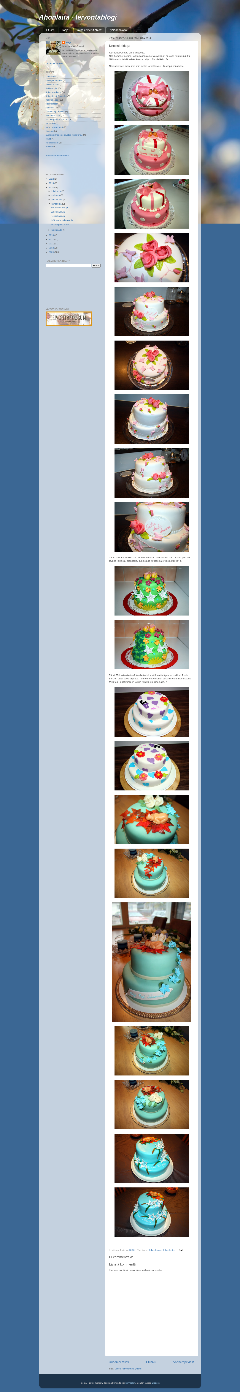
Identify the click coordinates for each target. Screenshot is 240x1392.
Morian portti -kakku (60, 224)
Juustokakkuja (58, 212)
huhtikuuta (57, 204)
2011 (51, 243)
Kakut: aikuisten (53, 92)
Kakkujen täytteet (54, 80)
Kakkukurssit (52, 84)
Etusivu (50, 29)
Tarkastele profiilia (54, 63)
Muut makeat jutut (54, 127)
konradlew (130, 1383)
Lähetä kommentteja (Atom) (128, 1368)
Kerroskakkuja (58, 216)
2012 (51, 239)
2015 (51, 183)
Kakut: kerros (155, 1250)
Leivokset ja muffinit (55, 111)
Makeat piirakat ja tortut (57, 119)
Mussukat (50, 123)
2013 (51, 235)
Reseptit (50, 131)
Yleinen (49, 146)
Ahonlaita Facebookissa (57, 155)
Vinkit (48, 138)
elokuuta (56, 195)
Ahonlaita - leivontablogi (78, 17)
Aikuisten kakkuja (59, 207)
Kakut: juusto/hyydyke (56, 96)
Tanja (68, 42)
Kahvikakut (51, 76)
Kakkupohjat (52, 88)
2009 (51, 252)
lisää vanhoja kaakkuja (62, 220)
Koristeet (50, 107)
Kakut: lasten (169, 1250)
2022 (51, 179)
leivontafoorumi (53, 115)
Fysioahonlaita (118, 29)
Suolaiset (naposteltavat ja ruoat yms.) (64, 135)
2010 (51, 248)
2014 (51, 187)
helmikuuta (57, 230)
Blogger (155, 1383)
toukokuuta (57, 199)
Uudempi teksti (119, 1362)
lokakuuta (56, 191)
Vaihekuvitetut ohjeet (89, 29)
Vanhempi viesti (183, 1362)
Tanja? (66, 29)
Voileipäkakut (52, 142)
